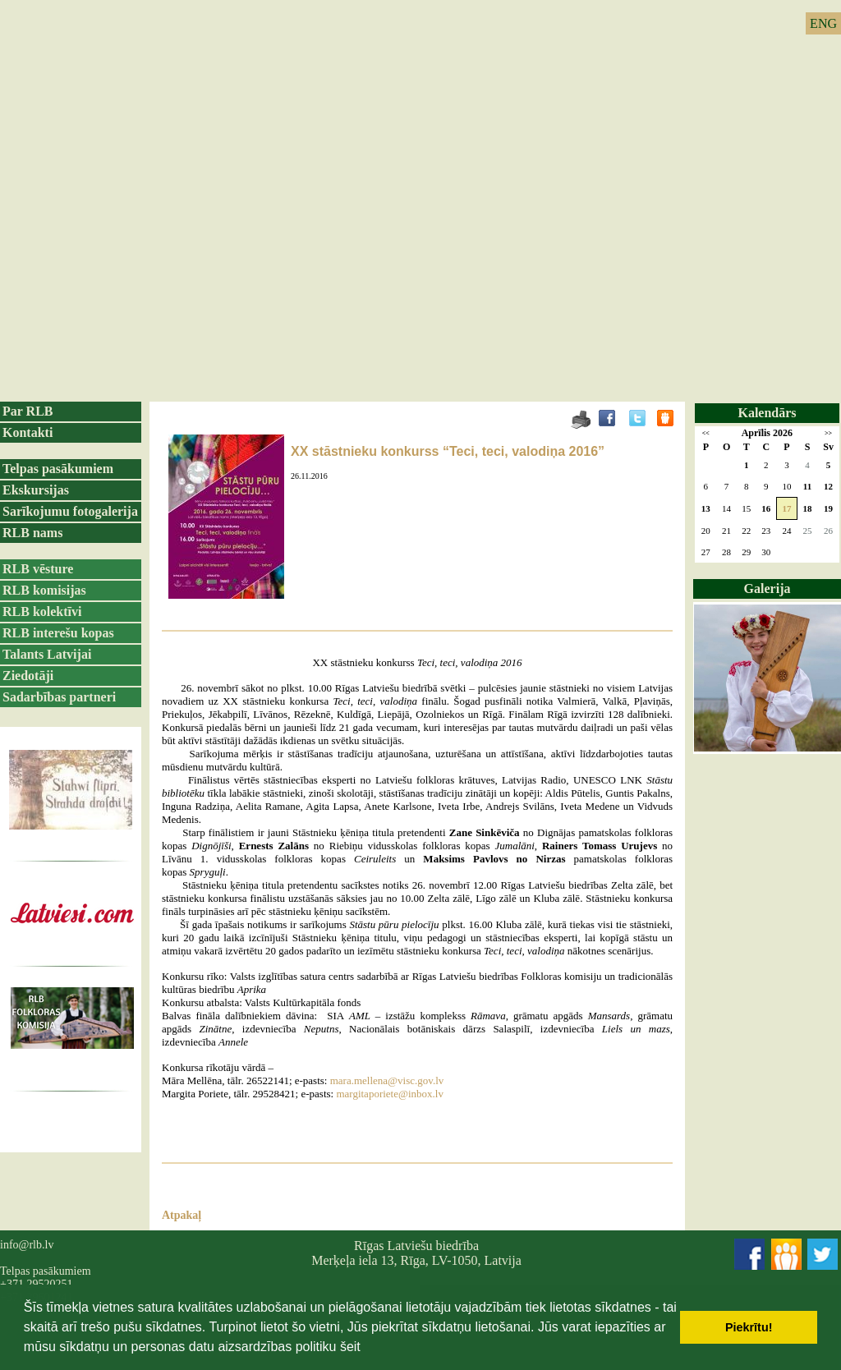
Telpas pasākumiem (57, 469)
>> (828, 433)
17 (786, 508)
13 (705, 508)
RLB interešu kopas (58, 633)
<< (706, 433)
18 (807, 508)
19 (828, 508)
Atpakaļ (181, 1215)
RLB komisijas (44, 590)
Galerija (767, 588)
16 (765, 508)
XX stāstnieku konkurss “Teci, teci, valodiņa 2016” (447, 451)
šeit (350, 1347)
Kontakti (27, 432)
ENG (823, 23)
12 (828, 486)
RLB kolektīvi (41, 611)
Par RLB (27, 411)
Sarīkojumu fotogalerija (70, 511)
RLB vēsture (37, 569)
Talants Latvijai (46, 654)
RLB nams (32, 533)
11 (807, 486)
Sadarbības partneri (59, 697)
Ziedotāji (27, 676)
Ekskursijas (35, 490)
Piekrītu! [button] (749, 1327)
